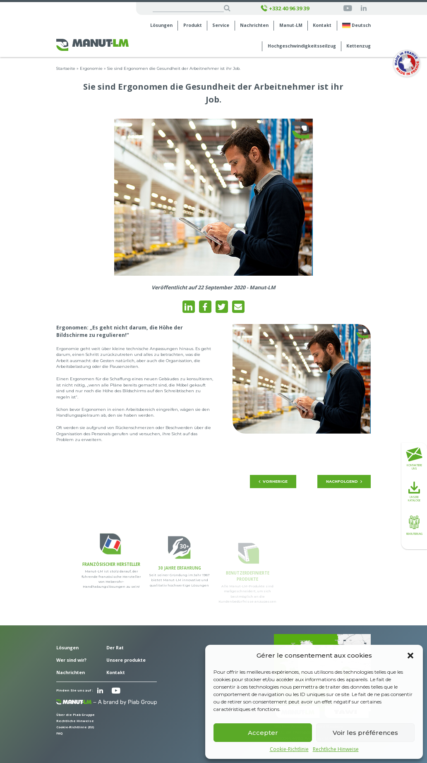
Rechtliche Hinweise (336, 749)
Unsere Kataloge (414, 492)
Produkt (192, 25)
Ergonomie (91, 68)
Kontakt (322, 25)
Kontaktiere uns (414, 459)
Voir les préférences (365, 733)
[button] (410, 655)
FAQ (59, 733)
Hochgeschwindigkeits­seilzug (302, 46)
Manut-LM (290, 25)
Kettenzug (358, 46)
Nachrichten (254, 25)
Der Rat (115, 648)
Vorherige (273, 481)
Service (220, 25)
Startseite (65, 68)
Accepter (263, 733)
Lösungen (161, 25)
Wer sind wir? (71, 660)
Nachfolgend (344, 481)
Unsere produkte (126, 660)
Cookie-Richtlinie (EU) (75, 727)
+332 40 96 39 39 (285, 8)
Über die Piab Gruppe (75, 715)
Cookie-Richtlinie (289, 749)
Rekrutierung (414, 524)
